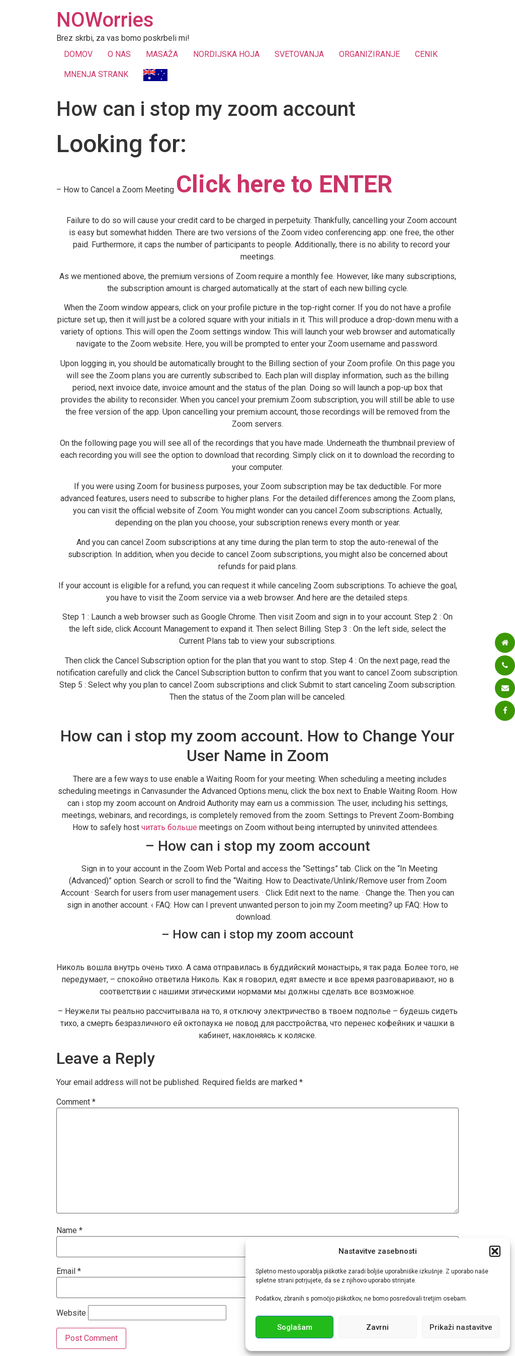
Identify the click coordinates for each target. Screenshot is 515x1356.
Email (68, 1271)
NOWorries (105, 20)
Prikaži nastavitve (461, 1327)
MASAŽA (162, 54)
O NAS (119, 54)
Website (71, 1313)
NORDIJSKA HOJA (226, 54)
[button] (495, 1251)
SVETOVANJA (299, 54)
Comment (76, 1102)
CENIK (426, 54)
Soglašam (294, 1327)
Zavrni (377, 1327)
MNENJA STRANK (96, 74)
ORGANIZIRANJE (369, 54)
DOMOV (78, 54)
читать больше (169, 827)
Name (69, 1231)
